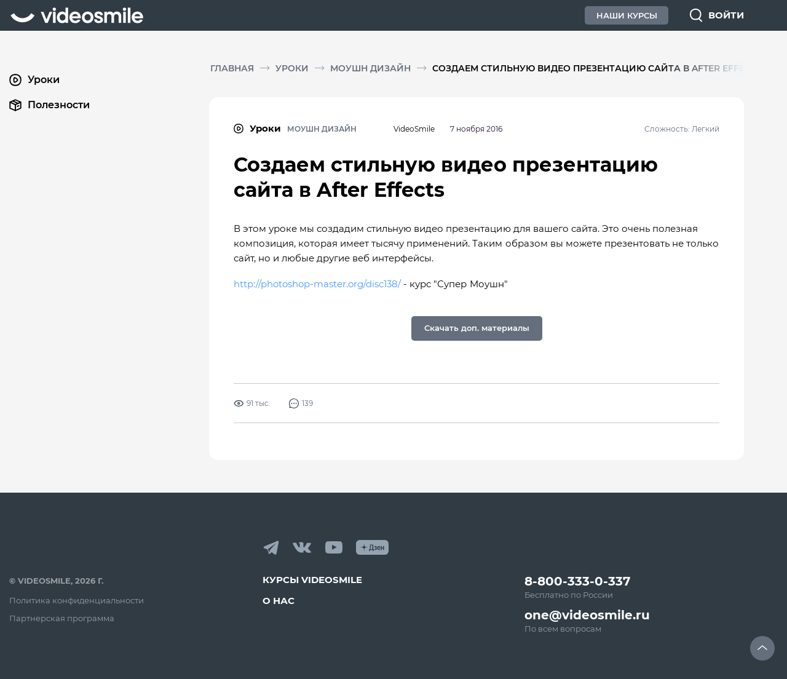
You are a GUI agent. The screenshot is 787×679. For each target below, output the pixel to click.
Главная (232, 68)
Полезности (49, 105)
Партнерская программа (61, 618)
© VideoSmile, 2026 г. (56, 581)
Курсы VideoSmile (312, 580)
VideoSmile (414, 128)
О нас (279, 600)
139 (301, 403)
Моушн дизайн (370, 68)
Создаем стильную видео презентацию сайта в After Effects (596, 68)
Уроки (292, 68)
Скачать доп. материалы (476, 328)
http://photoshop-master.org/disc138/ (318, 284)
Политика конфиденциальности (76, 600)
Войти (726, 15)
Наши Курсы (626, 15)
